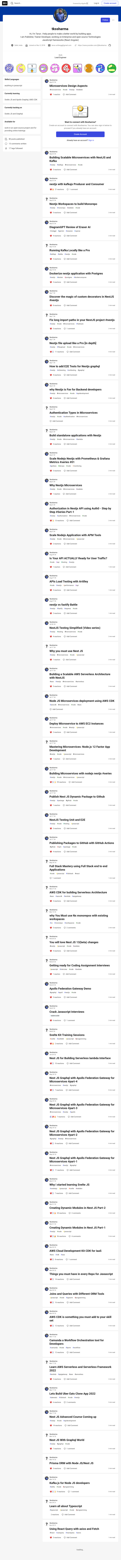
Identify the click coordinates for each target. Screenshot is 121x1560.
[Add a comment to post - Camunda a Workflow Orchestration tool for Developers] (56, 1352)
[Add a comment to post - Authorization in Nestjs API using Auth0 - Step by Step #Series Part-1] (56, 520)
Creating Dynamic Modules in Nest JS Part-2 (77, 1207)
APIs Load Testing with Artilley (68, 581)
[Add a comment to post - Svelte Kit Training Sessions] (56, 1044)
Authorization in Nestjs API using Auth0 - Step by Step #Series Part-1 (80, 510)
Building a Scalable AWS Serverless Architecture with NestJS (79, 676)
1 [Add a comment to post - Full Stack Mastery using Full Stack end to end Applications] (55, 878)
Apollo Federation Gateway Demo (70, 988)
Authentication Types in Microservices (73, 412)
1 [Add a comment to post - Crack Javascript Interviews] (69, 1020)
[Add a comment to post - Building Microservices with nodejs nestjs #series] (57, 782)
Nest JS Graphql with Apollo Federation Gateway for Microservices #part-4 (81, 1079)
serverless (80, 681)
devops (61, 466)
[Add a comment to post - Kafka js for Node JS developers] (57, 1492)
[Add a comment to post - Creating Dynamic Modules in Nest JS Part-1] (57, 1236)
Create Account (80, 134)
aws (52, 681)
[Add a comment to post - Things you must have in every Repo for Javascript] (56, 1279)
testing (64, 562)
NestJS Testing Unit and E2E (67, 819)
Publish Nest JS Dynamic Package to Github (77, 796)
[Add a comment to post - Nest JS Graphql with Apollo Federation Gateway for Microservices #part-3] (57, 1117)
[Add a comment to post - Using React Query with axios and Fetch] (55, 1537)
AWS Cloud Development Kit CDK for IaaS (75, 1250)
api (58, 562)
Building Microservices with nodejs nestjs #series (80, 773)
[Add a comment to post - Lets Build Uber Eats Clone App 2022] (55, 1402)
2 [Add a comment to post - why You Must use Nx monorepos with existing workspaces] (69, 927)
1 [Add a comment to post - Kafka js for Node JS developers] (73, 1491)
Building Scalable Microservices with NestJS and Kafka (80, 159)
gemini (61, 231)
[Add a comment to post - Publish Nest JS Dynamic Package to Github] (55, 805)
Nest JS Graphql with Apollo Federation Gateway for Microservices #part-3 (81, 1106)
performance (68, 585)
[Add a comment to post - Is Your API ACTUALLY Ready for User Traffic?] (55, 567)
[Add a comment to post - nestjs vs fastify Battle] (55, 613)
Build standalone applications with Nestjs (75, 435)
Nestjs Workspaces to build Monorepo (73, 204)
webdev (79, 90)
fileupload (61, 347)
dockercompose (80, 277)
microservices (55, 90)
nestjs (71, 90)
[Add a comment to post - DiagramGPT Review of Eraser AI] (55, 236)
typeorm (69, 1298)
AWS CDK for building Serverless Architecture (78, 892)
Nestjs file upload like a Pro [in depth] (72, 343)
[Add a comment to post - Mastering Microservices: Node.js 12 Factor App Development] (55, 759)
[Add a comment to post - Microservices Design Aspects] (55, 94)
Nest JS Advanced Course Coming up (72, 1416)
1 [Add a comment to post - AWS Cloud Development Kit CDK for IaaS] (71, 1259)
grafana (53, 466)
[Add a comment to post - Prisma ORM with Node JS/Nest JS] (55, 1468)
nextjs (71, 727)
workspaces (69, 923)
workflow (76, 1347)
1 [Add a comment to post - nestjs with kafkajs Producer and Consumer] (72, 189)
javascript (80, 539)
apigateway (76, 896)
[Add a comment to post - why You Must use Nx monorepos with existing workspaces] (55, 928)
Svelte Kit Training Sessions (67, 1035)
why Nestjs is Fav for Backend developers (75, 389)
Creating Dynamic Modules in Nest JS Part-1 (77, 1227)
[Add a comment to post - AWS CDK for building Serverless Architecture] (55, 901)
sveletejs (53, 1188)
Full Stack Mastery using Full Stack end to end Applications (78, 868)
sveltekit (60, 1039)
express (67, 608)
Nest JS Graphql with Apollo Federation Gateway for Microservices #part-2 (81, 1133)
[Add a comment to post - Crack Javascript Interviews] (55, 1020)
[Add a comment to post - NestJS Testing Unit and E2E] (55, 828)
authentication (69, 416)
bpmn (68, 1347)
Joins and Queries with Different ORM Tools (76, 1293)
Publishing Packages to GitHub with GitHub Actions (81, 843)
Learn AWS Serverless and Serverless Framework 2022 (80, 1368)
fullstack (80, 324)
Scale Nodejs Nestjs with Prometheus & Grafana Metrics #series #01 (79, 460)
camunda (54, 1347)
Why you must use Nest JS (66, 651)
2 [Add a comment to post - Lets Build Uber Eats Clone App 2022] (69, 1402)
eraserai (69, 231)
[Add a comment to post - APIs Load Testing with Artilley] (55, 590)
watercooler (54, 1015)
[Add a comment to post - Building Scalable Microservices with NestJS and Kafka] (55, 170)
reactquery (70, 1533)
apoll (60, 992)
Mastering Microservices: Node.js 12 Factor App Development (79, 748)
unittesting (71, 370)
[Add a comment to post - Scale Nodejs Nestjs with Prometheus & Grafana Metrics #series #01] (55, 471)
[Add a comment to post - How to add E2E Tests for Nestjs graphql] (55, 375)
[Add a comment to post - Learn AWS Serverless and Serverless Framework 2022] (55, 1379)
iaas (63, 1255)
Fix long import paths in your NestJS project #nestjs (82, 320)
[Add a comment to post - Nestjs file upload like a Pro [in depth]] (56, 352)
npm (59, 847)
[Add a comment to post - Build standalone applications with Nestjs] (55, 444)
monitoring (77, 466)
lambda (79, 439)
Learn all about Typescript (65, 1506)
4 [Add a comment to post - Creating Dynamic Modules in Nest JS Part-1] (74, 1236)
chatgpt (53, 231)
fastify (60, 608)
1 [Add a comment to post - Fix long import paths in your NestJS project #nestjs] (69, 328)
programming (80, 1039)
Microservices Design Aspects (68, 85)
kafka (60, 254)
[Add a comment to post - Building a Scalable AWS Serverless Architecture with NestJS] (55, 686)
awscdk (53, 705)
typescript (54, 1510)
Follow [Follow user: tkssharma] (105, 20)
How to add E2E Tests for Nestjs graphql (74, 366)
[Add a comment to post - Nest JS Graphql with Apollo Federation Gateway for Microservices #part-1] (56, 1170)
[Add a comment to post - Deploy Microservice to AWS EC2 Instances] (55, 732)
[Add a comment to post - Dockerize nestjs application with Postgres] (55, 282)
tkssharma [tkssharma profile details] (53, 80)
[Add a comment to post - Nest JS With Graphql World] (55, 1449)
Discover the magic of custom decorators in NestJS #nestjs (81, 298)
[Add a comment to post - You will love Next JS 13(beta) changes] (55, 951)
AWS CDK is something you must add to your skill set (80, 1318)
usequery (60, 1533)
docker (60, 277)
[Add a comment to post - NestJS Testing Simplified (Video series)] (55, 636)
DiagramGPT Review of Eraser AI (69, 227)
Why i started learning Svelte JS (69, 1184)
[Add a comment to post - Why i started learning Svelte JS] (56, 1193)
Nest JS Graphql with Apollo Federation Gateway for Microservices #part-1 (81, 1159)
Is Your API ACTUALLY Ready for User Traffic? (78, 558)
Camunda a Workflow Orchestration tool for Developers (76, 1342)
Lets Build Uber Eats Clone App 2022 (72, 1393)
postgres (68, 277)
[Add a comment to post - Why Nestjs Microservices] (55, 494)
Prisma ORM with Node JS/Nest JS (71, 1463)
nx (51, 923)
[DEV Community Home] (5, 3)
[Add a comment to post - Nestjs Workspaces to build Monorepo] (55, 212)
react (77, 873)
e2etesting (61, 370)
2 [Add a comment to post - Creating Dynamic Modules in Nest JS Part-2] (74, 1213)
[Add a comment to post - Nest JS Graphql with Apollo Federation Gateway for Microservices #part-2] (56, 1143)
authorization (62, 516)
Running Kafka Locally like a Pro (69, 250)
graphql (81, 370)
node (65, 90)
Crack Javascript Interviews (66, 1011)
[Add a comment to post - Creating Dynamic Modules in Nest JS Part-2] (57, 1213)
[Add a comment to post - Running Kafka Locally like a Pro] (55, 259)
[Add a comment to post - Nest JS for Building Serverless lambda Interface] (56, 1063)
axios (78, 1533)
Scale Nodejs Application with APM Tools (75, 535)
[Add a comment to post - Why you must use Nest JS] (55, 660)
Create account (110, 3)
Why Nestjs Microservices (65, 485)
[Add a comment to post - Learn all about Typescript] (54, 1514)
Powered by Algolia (80, 3)
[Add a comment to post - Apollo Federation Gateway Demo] (55, 997)
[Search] (12, 3)
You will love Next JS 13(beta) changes (73, 942)
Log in (96, 3)
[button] (9, 68)
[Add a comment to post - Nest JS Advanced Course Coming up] (55, 1425)
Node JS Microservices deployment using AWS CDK (81, 701)
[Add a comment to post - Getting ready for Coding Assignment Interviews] (55, 974)
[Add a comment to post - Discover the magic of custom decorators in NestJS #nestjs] (55, 305)
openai (77, 231)
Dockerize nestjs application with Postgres (76, 273)
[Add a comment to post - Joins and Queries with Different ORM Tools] (56, 1302)
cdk (57, 1255)
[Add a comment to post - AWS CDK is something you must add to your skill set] (56, 1326)
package (60, 800)
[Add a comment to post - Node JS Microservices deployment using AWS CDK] (56, 709)
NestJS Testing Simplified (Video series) (74, 627)
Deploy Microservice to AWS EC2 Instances (76, 723)
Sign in (91, 140)
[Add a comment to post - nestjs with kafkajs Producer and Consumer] (56, 189)
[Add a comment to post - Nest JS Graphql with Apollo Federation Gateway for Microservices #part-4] (56, 1090)
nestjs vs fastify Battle (63, 604)
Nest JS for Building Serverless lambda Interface (80, 1058)
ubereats (53, 1397)
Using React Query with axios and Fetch (74, 1529)
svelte (52, 1039)
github (68, 800)
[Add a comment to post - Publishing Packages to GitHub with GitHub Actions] (55, 852)
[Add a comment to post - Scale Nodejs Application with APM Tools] (55, 544)
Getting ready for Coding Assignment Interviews (79, 965)
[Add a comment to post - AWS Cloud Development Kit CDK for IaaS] (56, 1259)
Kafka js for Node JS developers (69, 1483)
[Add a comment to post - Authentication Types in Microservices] (56, 421)
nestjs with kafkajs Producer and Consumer (76, 184)
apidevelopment (82, 393)
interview (63, 969)
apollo (72, 1112)
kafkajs (60, 165)
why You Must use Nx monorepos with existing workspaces (78, 917)
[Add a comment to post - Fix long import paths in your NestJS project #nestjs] (55, 329)
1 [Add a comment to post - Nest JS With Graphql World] (69, 1448)
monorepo (61, 208)
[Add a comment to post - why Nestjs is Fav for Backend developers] (55, 398)
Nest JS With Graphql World (66, 1440)
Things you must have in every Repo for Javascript (81, 1274)
